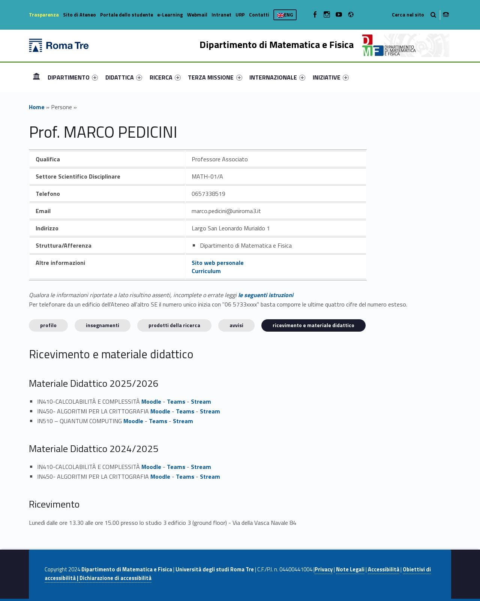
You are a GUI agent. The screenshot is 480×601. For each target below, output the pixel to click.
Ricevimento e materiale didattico (313, 325)
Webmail (197, 14)
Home (36, 77)
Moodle (151, 401)
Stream (201, 401)
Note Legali (350, 569)
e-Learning (170, 14)
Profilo (48, 325)
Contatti (259, 14)
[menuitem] (36, 77)
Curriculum (206, 270)
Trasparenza (44, 14)
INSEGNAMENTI (102, 325)
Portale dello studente (126, 14)
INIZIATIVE (331, 77)
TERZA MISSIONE (215, 77)
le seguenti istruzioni (265, 294)
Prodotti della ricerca (174, 325)
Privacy (324, 569)
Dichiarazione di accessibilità (116, 578)
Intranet (221, 14)
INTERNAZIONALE (277, 77)
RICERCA (165, 77)
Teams (176, 401)
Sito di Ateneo (79, 14)
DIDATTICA (123, 77)
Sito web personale (218, 262)
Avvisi (236, 325)
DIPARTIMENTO (73, 77)
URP (240, 14)
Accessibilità (383, 569)
